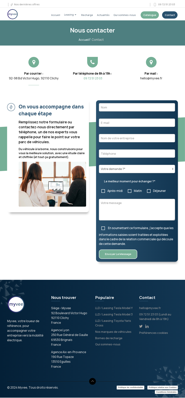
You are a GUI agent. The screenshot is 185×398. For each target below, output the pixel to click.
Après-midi (112, 191)
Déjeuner (156, 191)
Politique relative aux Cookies (162, 388)
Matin (135, 191)
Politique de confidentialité (130, 388)
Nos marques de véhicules (113, 332)
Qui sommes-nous (124, 15)
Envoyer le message (118, 254)
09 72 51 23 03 (164, 4)
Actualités (103, 15)
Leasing (70, 15)
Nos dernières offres (25, 4)
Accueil (55, 15)
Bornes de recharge (109, 338)
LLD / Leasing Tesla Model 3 (114, 315)
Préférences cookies (153, 333)
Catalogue (149, 15)
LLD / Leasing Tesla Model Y (114, 308)
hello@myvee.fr (150, 308)
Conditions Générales (166, 392)
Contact (170, 15)
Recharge (87, 15)
